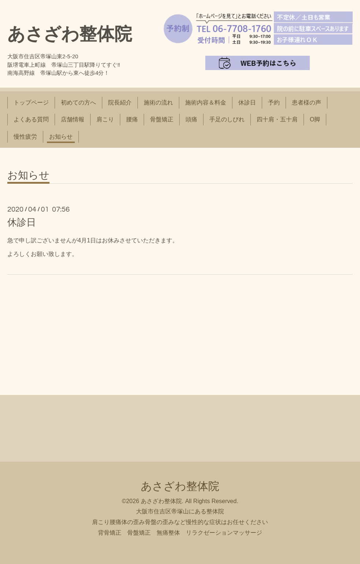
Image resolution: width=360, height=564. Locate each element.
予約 (274, 102)
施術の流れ (158, 102)
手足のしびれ (227, 119)
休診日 (247, 102)
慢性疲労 (25, 136)
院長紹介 (120, 102)
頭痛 (191, 119)
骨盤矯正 (161, 119)
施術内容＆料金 (205, 102)
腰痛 (132, 119)
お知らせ (61, 136)
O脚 (315, 119)
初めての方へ (78, 102)
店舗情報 (72, 119)
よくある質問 (31, 119)
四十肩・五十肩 (277, 119)
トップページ (31, 102)
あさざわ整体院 (69, 34)
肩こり (105, 119)
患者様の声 (306, 102)
